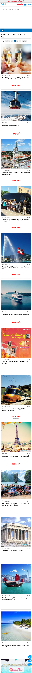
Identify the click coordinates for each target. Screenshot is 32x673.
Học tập (4, 473)
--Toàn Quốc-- (6, 432)
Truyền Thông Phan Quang (18, 664)
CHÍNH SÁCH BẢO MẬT (8, 594)
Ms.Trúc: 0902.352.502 (23, 631)
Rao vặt (4, 494)
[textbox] (16, 9)
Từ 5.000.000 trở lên (8, 514)
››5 (23, 41)
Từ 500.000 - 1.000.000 (9, 506)
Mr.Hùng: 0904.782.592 (12, 633)
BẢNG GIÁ (8, 598)
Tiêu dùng (5, 491)
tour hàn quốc (19, 580)
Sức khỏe (5, 483)
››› (25, 41)
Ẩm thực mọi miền (7, 489)
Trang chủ (6, 34)
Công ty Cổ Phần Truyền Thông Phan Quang (16, 638)
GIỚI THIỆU (8, 586)
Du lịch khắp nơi (17, 34)
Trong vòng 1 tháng (8, 459)
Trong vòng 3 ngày (7, 451)
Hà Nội (4, 434)
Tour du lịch (5, 37)
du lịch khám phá (16, 577)
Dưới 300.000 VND (8, 500)
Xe (3, 481)
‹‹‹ (6, 41)
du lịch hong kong (7, 580)
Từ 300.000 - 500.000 (8, 503)
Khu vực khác (6, 440)
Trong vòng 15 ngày (8, 456)
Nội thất (4, 478)
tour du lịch (5, 577)
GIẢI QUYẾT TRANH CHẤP (23, 594)
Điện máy (5, 465)
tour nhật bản (6, 583)
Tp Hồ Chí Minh (7, 437)
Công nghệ (5, 476)
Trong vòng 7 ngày (7, 453)
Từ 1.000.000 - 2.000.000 (9, 508)
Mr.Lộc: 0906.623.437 (8, 631)
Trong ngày (5, 448)
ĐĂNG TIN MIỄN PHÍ (16, 1)
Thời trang (5, 486)
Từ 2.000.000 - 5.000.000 (9, 511)
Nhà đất (4, 468)
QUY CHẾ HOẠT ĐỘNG (24, 588)
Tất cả (4, 446)
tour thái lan (16, 583)
